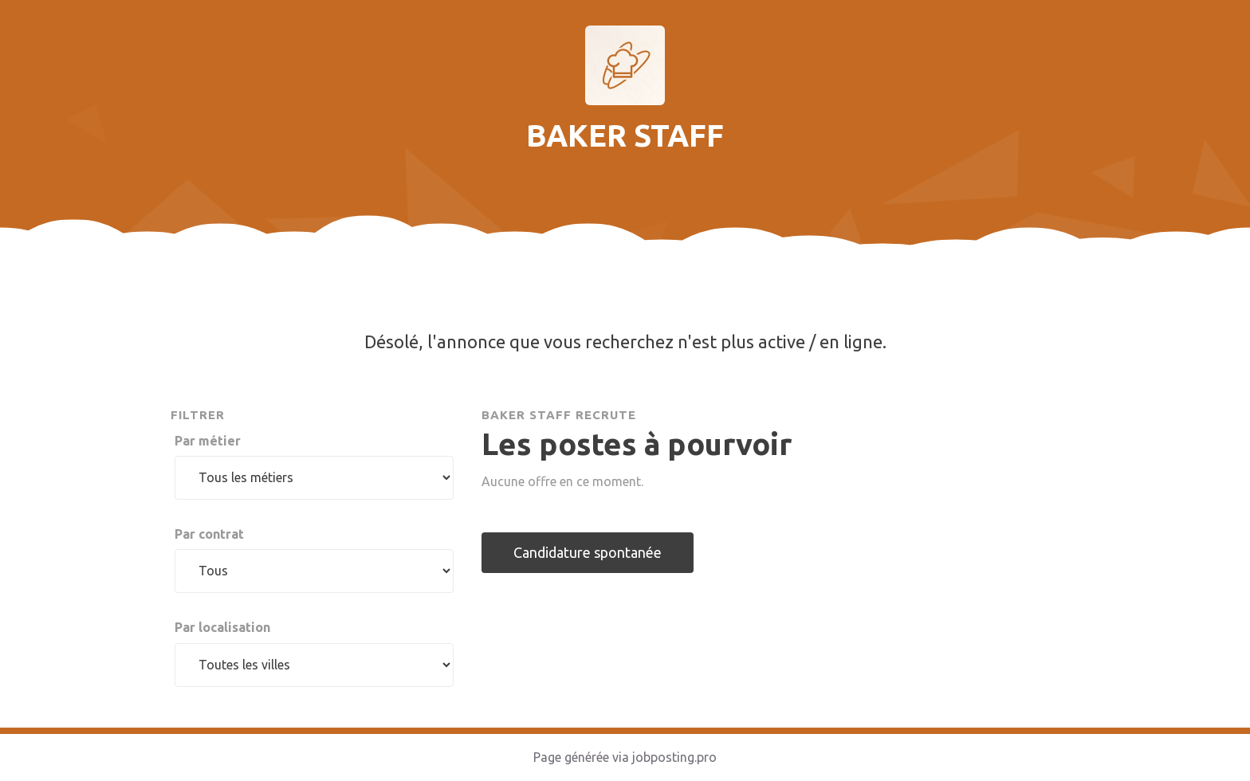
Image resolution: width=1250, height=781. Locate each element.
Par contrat (209, 534)
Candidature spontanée (587, 552)
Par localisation (222, 627)
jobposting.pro (674, 757)
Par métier (208, 441)
